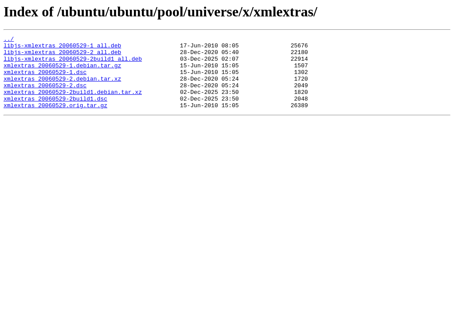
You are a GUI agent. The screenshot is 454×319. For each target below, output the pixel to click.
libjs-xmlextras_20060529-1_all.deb (62, 48)
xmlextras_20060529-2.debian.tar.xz (62, 88)
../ (9, 40)
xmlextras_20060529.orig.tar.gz (55, 120)
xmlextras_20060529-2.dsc (45, 96)
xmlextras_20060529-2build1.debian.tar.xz (73, 104)
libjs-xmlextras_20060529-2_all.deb (62, 56)
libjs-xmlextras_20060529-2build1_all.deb (73, 64)
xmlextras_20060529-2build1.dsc (55, 112)
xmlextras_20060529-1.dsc (45, 80)
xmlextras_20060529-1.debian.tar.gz (62, 72)
